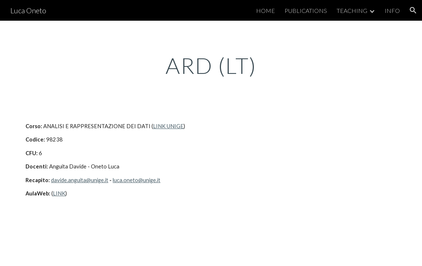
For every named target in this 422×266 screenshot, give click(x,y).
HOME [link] (265, 10)
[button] (413, 10)
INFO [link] (392, 10)
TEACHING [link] (352, 10)
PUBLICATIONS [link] (306, 10)
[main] (211, 65)
